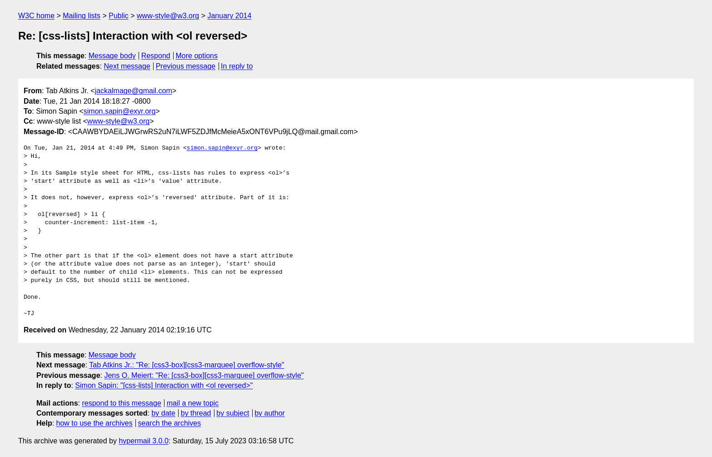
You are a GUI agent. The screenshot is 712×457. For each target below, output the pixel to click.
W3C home (36, 16)
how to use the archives (94, 423)
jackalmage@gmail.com (133, 91)
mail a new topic (193, 403)
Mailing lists (81, 16)
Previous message (186, 66)
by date (163, 413)
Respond (155, 56)
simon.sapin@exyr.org (120, 111)
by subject (232, 413)
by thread (196, 413)
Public (119, 16)
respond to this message (121, 403)
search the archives (169, 423)
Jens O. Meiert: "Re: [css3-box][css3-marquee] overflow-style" (204, 375)
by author (269, 413)
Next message (127, 66)
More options (197, 56)
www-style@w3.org (168, 16)
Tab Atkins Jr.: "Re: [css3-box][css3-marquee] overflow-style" (186, 365)
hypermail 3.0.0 (143, 441)
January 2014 (229, 16)
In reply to (237, 66)
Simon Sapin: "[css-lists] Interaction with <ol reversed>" (164, 385)
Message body (112, 56)
